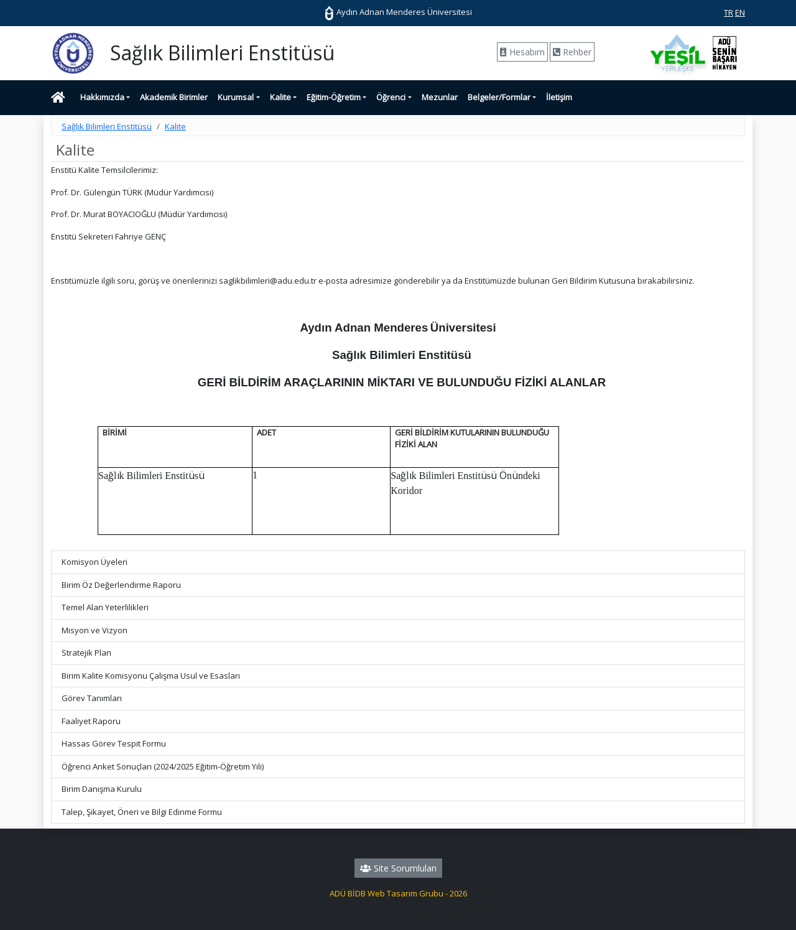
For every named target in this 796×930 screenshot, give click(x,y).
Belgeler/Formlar (499, 97)
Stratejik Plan (86, 652)
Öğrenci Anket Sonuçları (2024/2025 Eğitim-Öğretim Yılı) (163, 766)
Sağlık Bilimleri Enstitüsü (107, 126)
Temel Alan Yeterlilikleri (105, 607)
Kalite (280, 97)
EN (740, 12)
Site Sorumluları (398, 868)
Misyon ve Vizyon (94, 630)
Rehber (572, 52)
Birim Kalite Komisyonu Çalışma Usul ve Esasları (151, 675)
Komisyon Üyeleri (94, 561)
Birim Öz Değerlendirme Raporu (121, 584)
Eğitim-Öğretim (334, 97)
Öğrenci (390, 97)
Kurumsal (236, 97)
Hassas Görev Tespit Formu (114, 743)
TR (728, 12)
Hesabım (522, 52)
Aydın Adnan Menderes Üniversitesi (398, 11)
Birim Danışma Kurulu (102, 788)
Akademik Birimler (174, 97)
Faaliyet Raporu (91, 721)
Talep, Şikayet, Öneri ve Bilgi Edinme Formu (142, 811)
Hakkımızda (102, 97)
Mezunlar (440, 97)
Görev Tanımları (92, 698)
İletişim (559, 97)
